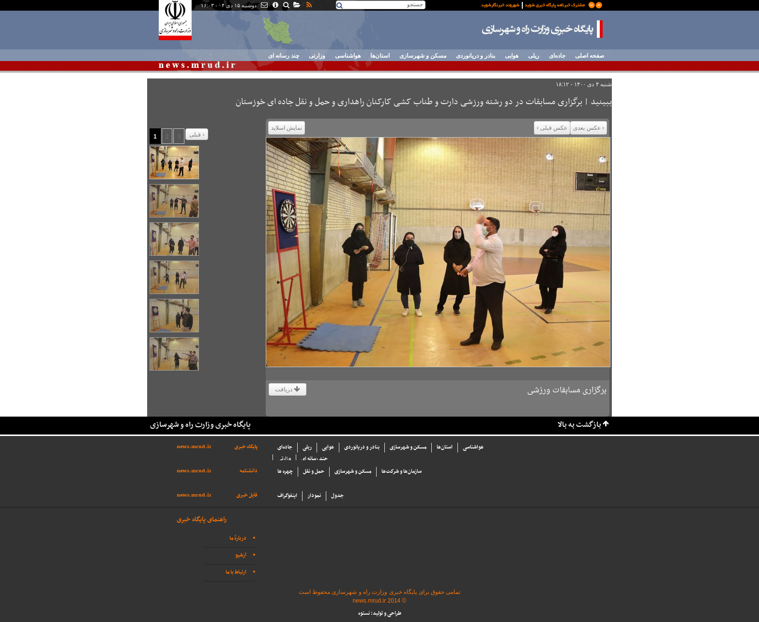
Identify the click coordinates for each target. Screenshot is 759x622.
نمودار (314, 495)
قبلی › (196, 134)
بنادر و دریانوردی (475, 55)
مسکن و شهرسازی (422, 55)
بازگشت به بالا (579, 425)
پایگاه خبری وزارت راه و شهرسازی (542, 29)
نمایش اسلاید (286, 127)
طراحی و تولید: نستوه (379, 613)
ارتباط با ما (236, 572)
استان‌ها (380, 55)
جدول (337, 495)
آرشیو (240, 555)
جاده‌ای (557, 55)
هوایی (511, 55)
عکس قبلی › (552, 127)
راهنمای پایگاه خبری (202, 519)
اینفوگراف (287, 495)
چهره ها (285, 471)
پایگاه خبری (246, 446)
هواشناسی (348, 55)
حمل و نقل (313, 471)
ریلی (533, 55)
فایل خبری (247, 495)
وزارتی (317, 55)
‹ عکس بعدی (588, 127)
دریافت (287, 389)
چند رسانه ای (283, 55)
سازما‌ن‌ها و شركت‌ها (401, 471)
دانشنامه (249, 471)
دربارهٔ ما (237, 538)
